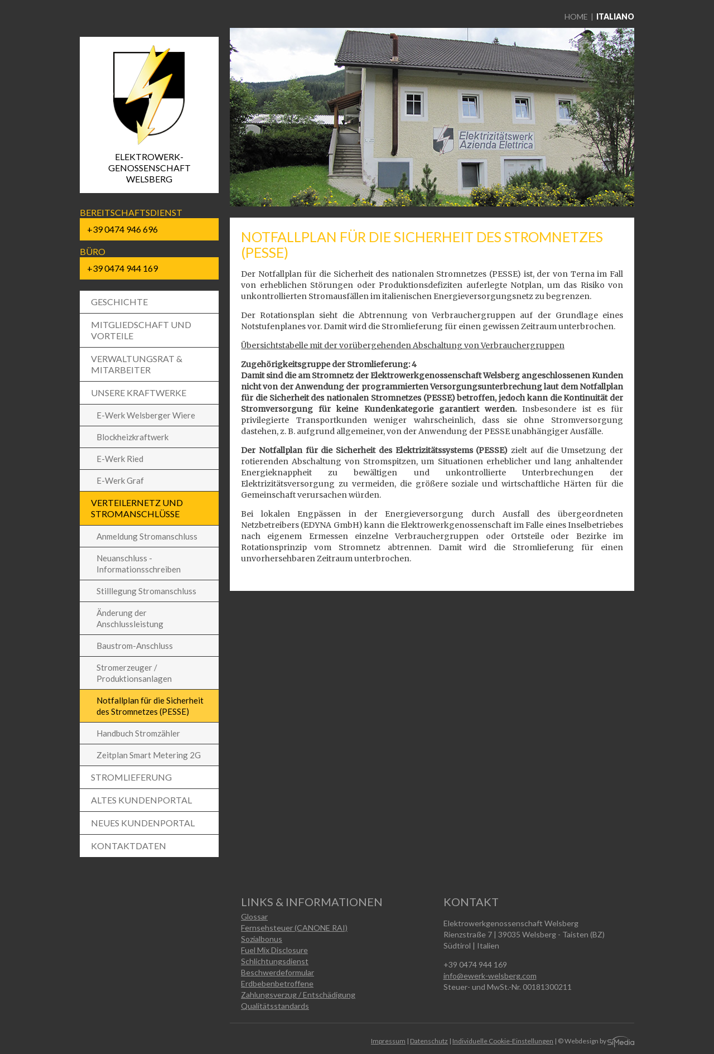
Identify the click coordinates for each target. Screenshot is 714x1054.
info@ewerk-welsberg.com (490, 975)
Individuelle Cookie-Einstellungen (502, 1041)
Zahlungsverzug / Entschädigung (298, 994)
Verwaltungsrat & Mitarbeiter (136, 364)
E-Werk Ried (120, 459)
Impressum (388, 1041)
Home (576, 16)
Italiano (615, 16)
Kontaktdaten (128, 845)
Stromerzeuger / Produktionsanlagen (134, 673)
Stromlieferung (131, 777)
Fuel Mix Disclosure (274, 950)
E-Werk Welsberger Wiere (146, 415)
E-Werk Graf (120, 480)
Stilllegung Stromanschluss (146, 591)
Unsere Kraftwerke (138, 392)
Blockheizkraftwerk (132, 437)
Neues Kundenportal (143, 822)
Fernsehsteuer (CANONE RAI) (294, 927)
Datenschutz (429, 1041)
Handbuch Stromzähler (138, 733)
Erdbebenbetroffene (277, 983)
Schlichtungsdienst (274, 961)
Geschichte (119, 301)
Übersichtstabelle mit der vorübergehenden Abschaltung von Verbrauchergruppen (403, 345)
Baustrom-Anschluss (135, 646)
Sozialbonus (261, 939)
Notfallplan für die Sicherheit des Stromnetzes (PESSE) (150, 705)
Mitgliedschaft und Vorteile (141, 330)
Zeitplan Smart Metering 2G (149, 755)
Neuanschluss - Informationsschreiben (139, 563)
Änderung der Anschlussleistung (130, 618)
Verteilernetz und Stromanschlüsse (137, 508)
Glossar (254, 916)
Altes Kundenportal (141, 800)
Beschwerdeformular (277, 972)
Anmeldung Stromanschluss (147, 536)
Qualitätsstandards (275, 1005)
